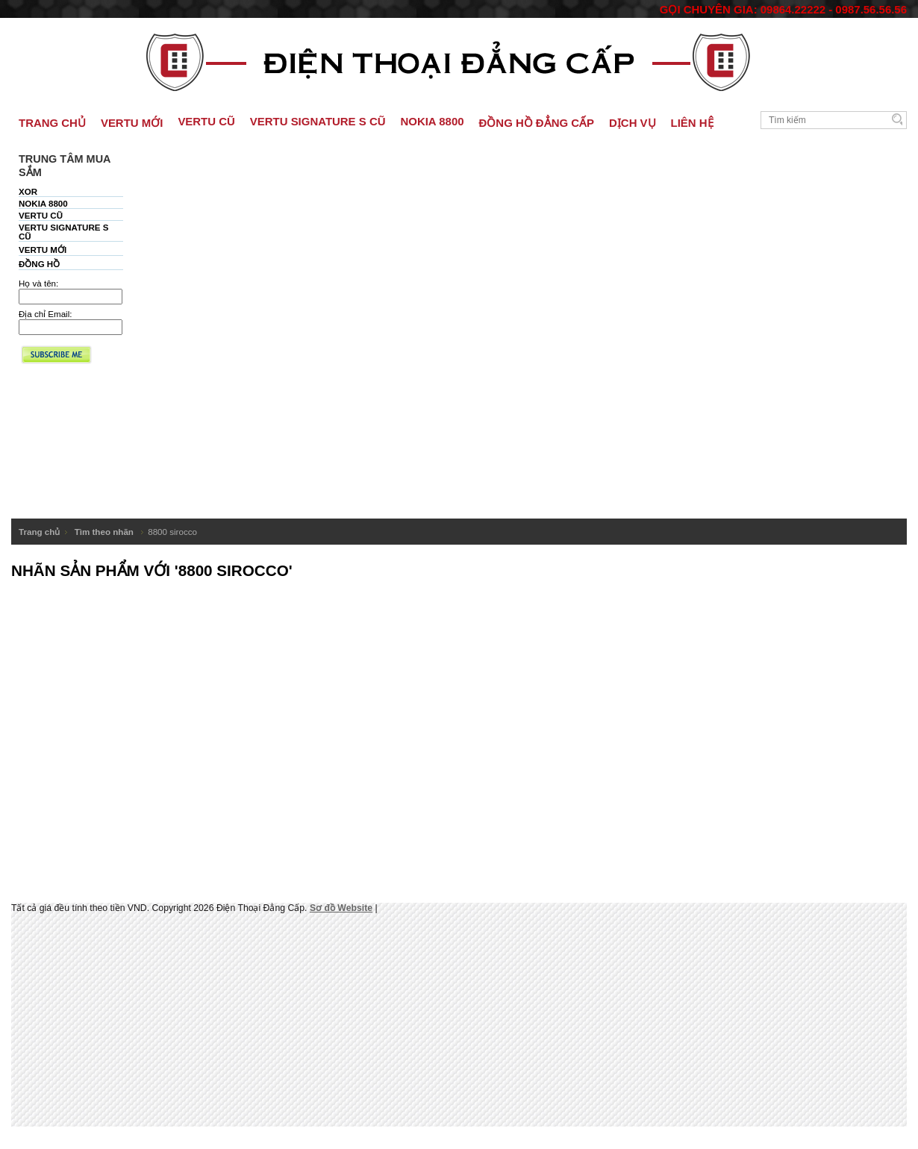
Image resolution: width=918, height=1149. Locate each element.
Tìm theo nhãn (106, 531)
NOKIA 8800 (43, 203)
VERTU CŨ (41, 215)
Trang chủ (39, 531)
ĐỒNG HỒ (39, 264)
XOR (28, 191)
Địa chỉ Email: (45, 314)
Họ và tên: (38, 283)
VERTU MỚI (42, 249)
